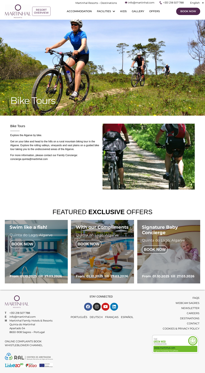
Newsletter (190, 308)
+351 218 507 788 (173, 2)
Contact (193, 323)
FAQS (196, 298)
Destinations (189, 318)
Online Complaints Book (23, 341)
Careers (193, 313)
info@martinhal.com (141, 2)
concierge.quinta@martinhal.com (29, 159)
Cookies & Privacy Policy (181, 328)
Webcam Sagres (187, 303)
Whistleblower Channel (24, 345)
